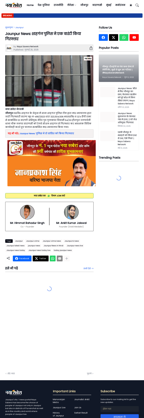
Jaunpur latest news (15, 245)
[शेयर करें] (90, 48)
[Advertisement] (34, 337)
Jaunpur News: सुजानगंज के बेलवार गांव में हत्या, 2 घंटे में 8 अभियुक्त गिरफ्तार (127, 118)
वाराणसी (97, 5)
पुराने (89, 373)
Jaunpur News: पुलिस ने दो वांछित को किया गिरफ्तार (47, 133)
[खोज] (136, 5)
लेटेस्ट (70, 5)
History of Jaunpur (58, 414)
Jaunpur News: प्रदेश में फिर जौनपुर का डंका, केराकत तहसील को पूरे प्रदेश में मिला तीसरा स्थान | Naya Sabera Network (127, 96)
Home (30, 5)
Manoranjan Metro (59, 401)
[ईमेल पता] (120, 409)
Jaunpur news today (15, 250)
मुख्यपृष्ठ (9, 27)
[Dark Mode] (129, 5)
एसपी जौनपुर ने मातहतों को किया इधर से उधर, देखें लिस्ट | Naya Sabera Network (127, 138)
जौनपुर (84, 5)
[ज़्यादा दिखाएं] (67, 258)
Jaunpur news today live (39, 250)
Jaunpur (19, 27)
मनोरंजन (120, 5)
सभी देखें (87, 268)
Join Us (77, 407)
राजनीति (58, 5)
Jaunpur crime (32, 241)
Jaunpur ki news (71, 241)
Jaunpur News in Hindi (53, 245)
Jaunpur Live (59, 407)
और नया (11, 373)
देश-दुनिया (44, 5)
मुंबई (108, 5)
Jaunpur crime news (52, 241)
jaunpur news (34, 245)
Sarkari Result (81, 412)
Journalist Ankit (82, 399)
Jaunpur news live (75, 245)
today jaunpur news (63, 250)
